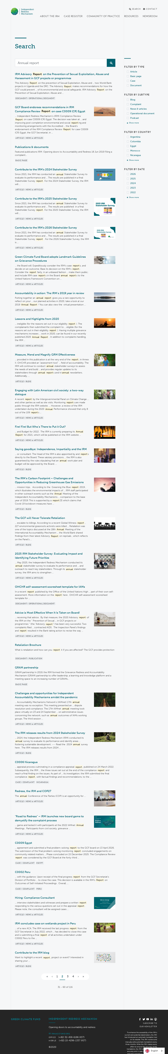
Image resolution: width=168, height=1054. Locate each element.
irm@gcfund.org (59, 1028)
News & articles (138, 108)
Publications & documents (32, 147)
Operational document (142, 113)
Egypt (133, 146)
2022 (133, 192)
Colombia (135, 141)
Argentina (135, 136)
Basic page (135, 76)
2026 (133, 174)
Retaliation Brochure (28, 645)
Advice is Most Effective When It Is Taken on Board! (47, 612)
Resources (131, 16)
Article (133, 71)
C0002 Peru (22, 866)
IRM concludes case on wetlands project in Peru (45, 917)
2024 (133, 183)
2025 (133, 178)
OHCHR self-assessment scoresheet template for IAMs (50, 586)
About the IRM (50, 16)
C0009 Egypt (23, 836)
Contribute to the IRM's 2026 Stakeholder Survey (46, 227)
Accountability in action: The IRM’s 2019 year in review (49, 293)
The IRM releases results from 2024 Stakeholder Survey (50, 733)
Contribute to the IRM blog (32, 946)
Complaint (135, 104)
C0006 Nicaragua (26, 762)
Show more (134, 123)
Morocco (135, 150)
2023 (133, 187)
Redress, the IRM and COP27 (33, 791)
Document (136, 85)
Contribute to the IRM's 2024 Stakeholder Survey (46, 169)
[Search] (61, 63)
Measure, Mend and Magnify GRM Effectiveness (45, 354)
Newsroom (150, 16)
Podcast (134, 118)
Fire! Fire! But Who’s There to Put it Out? (40, 426)
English (151, 1051)
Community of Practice (103, 16)
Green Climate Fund (26, 1013)
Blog (132, 99)
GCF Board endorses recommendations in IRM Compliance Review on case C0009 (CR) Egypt (50, 109)
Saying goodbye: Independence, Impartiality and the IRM (51, 449)
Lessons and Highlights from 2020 (37, 318)
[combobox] (154, 1051)
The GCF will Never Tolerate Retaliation (40, 518)
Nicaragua (135, 155)
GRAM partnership (26, 667)
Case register (73, 16)
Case (132, 80)
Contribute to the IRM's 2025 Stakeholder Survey (46, 198)
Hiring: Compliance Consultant (35, 891)
